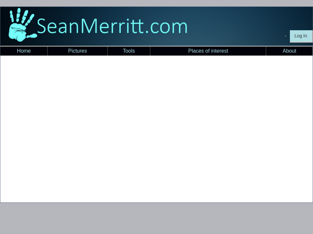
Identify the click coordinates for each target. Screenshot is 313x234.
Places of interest (208, 51)
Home (24, 51)
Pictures (77, 51)
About (289, 51)
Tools (129, 51)
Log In (300, 35)
